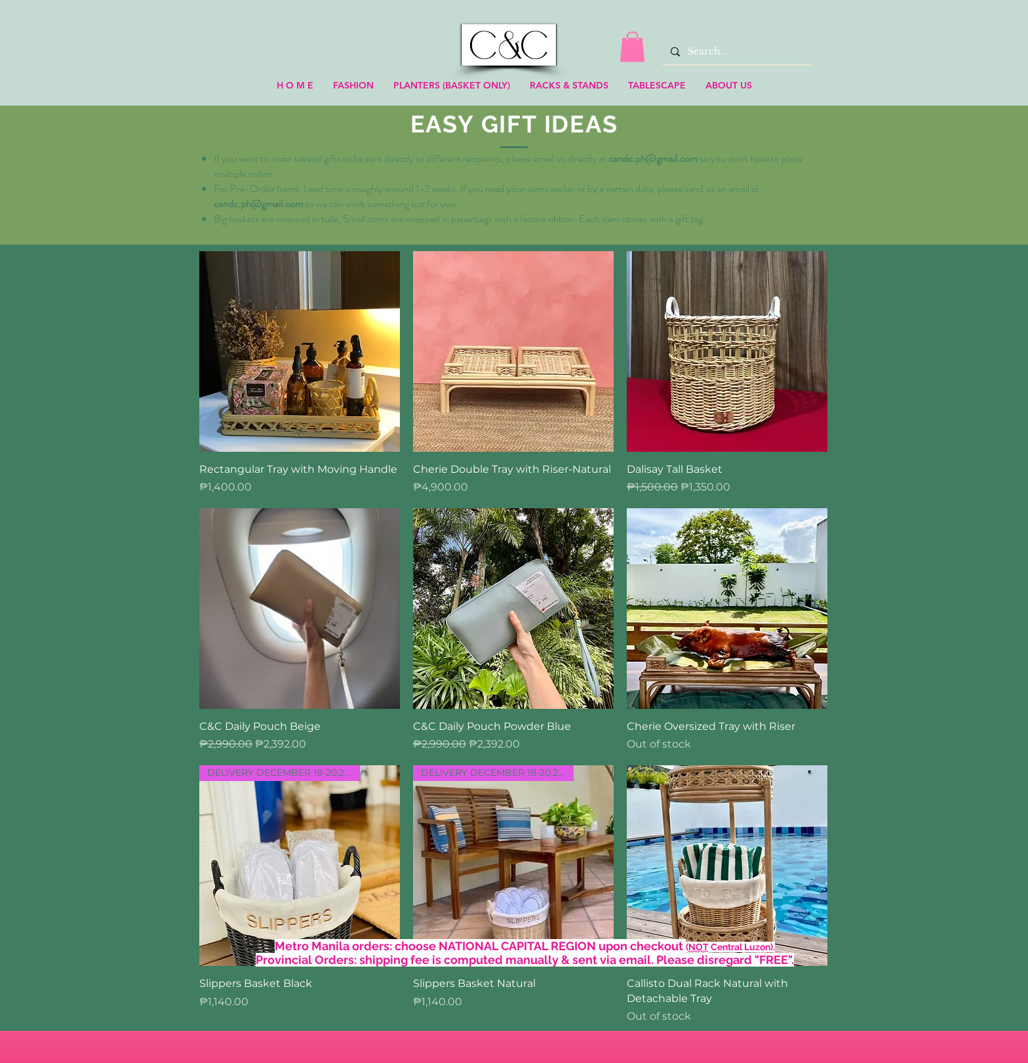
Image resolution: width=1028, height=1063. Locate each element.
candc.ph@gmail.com (653, 158)
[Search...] (736, 51)
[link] (632, 46)
